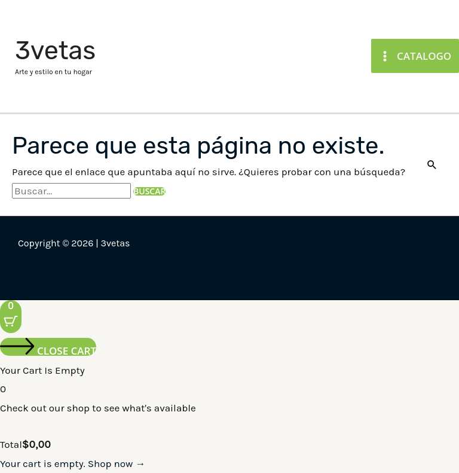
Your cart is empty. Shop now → (72, 463)
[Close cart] (48, 347)
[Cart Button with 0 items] (11, 316)
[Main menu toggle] (415, 56)
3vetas (55, 50)
